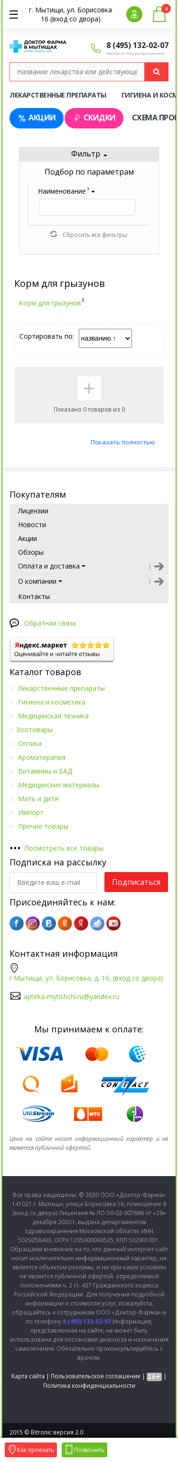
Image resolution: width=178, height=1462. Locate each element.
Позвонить (84, 1450)
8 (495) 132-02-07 (137, 45)
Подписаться (136, 882)
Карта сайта (28, 1376)
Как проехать (31, 1450)
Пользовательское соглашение (96, 1376)
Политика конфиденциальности (89, 1386)
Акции (36, 117)
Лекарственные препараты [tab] (57, 94)
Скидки (94, 117)
